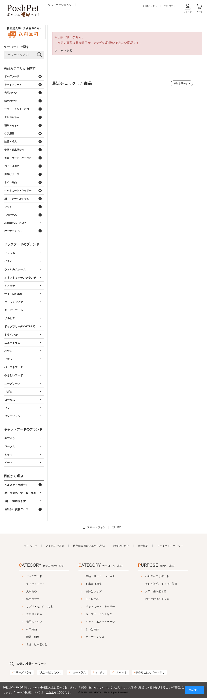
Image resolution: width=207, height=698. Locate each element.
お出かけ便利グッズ (167, 598)
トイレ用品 (92, 598)
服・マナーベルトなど (99, 614)
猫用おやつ (23, 598)
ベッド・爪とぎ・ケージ (100, 621)
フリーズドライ (22, 672)
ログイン (187, 12)
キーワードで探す (16, 47)
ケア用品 (22, 629)
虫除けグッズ (94, 591)
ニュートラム (77, 672)
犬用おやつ (23, 591)
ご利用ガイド (171, 6)
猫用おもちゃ (25, 621)
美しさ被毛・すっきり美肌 (171, 583)
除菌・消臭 (23, 636)
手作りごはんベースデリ (149, 672)
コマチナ (99, 672)
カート (200, 12)
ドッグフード (25, 576)
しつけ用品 (92, 629)
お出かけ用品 (94, 583)
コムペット (119, 672)
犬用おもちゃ (25, 614)
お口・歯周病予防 (165, 591)
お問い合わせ (150, 6)
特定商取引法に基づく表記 (89, 546)
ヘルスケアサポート (167, 576)
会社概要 (143, 546)
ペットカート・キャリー (100, 606)
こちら (50, 692)
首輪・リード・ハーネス (100, 576)
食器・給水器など (27, 644)
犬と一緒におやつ (50, 672)
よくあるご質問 (55, 546)
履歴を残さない (182, 83)
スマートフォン (96, 527)
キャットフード (26, 583)
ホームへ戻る (63, 50)
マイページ (30, 546)
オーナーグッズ (95, 636)
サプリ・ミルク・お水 (30, 606)
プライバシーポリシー (170, 546)
